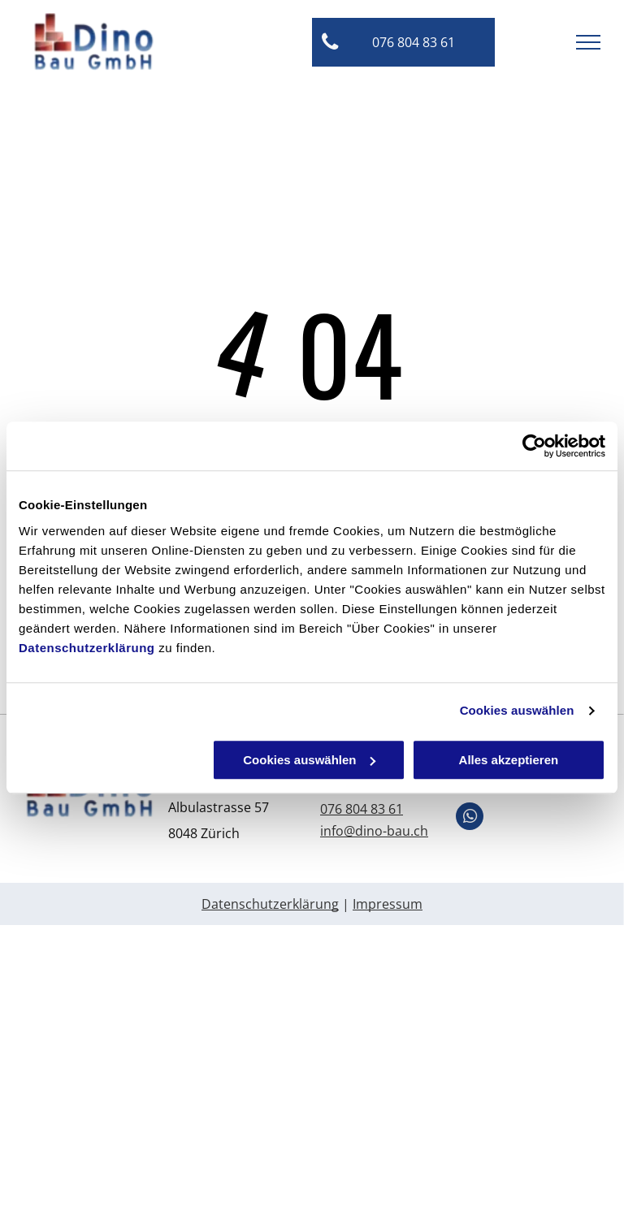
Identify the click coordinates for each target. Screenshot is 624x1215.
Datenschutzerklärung (87, 648)
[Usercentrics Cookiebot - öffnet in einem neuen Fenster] (534, 446)
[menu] (588, 42)
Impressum (387, 904)
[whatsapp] (469, 818)
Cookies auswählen (517, 710)
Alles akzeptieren (509, 760)
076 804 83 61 (361, 809)
